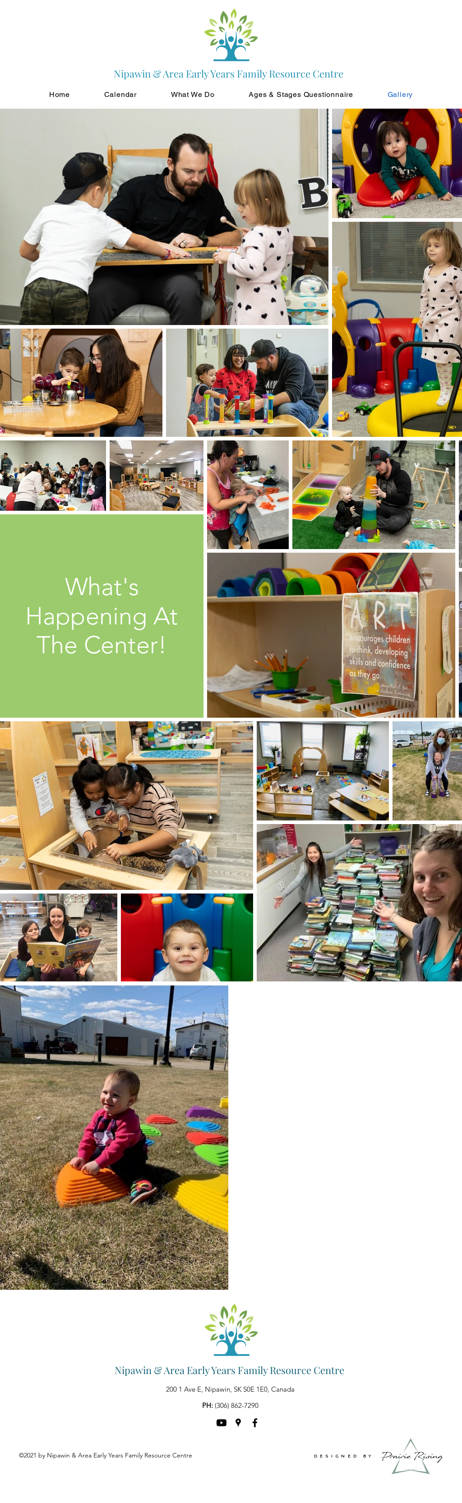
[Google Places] (238, 1423)
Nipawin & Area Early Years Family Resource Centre (229, 1370)
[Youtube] (221, 1423)
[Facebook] (255, 1423)
